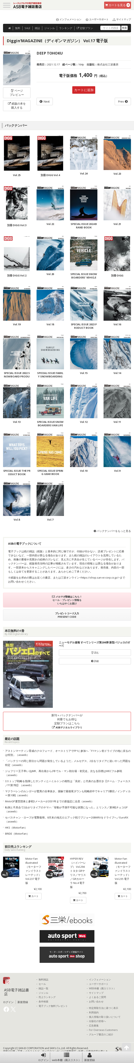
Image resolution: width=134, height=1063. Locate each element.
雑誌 (37, 28)
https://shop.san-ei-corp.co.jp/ (99, 577)
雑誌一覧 (43, 988)
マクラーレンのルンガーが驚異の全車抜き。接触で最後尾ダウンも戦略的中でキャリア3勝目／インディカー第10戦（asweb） (68, 793)
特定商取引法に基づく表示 (103, 1008)
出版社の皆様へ (97, 1021)
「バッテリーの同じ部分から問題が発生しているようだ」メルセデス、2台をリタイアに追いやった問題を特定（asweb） (68, 763)
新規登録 (89, 1057)
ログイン (43, 1057)
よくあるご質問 (97, 997)
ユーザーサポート (95, 19)
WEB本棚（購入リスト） (102, 988)
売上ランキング (47, 997)
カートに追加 (84, 90)
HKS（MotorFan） (16, 827)
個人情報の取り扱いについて (105, 1017)
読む (95, 652)
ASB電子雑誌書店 (16, 991)
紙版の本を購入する (17, 105)
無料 (17, 28)
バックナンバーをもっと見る (112, 531)
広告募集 (94, 1025)
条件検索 (43, 1001)
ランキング (65, 28)
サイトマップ (120, 19)
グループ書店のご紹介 (101, 1034)
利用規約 (94, 1012)
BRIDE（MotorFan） (17, 833)
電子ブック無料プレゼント (53, 1006)
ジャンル (49, 28)
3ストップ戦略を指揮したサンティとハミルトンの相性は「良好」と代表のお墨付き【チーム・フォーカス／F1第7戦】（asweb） (68, 783)
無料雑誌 (43, 979)
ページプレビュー (17, 93)
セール (42, 984)
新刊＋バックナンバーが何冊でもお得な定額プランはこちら (67, 721)
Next (46, 101)
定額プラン (85, 28)
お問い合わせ (96, 1001)
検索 (124, 27)
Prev (121, 101)
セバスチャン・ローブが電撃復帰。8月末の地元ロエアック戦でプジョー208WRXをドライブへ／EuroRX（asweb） (66, 819)
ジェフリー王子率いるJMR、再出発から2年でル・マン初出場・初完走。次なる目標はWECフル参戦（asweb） (63, 773)
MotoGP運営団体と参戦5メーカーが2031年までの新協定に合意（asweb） (49, 801)
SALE (27, 28)
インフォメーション (66, 19)
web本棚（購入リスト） (66, 1057)
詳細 (95, 661)
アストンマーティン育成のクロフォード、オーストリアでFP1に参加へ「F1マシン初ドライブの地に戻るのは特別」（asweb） (68, 753)
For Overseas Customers (103, 1030)
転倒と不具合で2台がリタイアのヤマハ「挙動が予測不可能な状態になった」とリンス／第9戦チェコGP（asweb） (66, 809)
